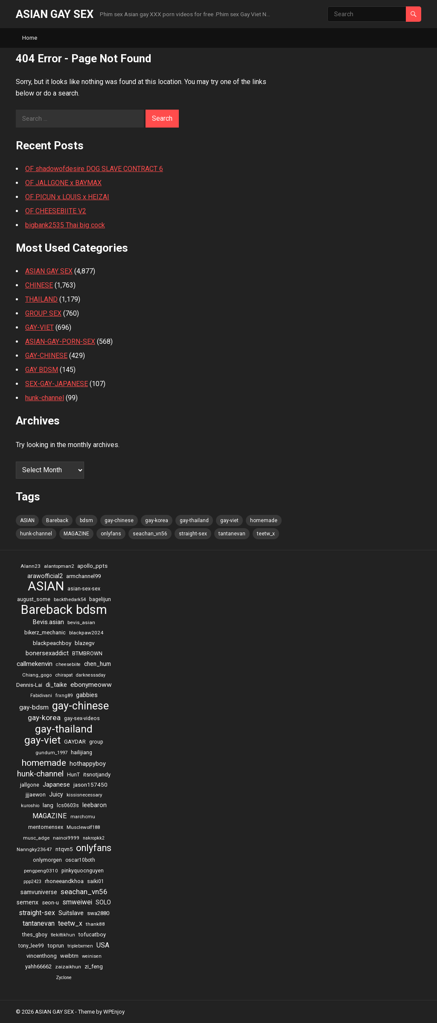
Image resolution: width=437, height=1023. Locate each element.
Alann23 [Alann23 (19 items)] (30, 566)
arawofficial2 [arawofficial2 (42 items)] (45, 576)
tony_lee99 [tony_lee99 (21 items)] (31, 946)
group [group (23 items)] (96, 742)
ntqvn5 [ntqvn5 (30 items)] (64, 849)
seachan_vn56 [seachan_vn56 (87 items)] (150, 534)
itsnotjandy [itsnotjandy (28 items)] (97, 774)
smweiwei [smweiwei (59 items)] (77, 902)
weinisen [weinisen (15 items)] (92, 956)
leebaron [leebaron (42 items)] (94, 805)
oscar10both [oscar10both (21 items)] (80, 860)
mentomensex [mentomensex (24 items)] (45, 827)
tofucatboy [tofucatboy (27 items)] (92, 934)
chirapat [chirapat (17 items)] (64, 675)
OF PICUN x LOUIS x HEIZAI (67, 197)
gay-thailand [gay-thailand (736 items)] (194, 520)
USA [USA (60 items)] (102, 945)
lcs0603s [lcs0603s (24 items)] (68, 805)
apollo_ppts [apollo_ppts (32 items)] (92, 565)
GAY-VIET (39, 327)
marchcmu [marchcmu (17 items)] (82, 817)
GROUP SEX (43, 313)
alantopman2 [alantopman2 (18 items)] (59, 566)
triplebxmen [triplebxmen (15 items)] (80, 946)
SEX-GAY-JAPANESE (56, 384)
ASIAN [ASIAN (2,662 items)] (27, 520)
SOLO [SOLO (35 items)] (103, 902)
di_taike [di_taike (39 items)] (56, 684)
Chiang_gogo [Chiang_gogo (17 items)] (37, 675)
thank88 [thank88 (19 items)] (95, 924)
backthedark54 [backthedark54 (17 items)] (70, 599)
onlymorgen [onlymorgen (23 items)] (47, 860)
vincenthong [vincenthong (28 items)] (41, 956)
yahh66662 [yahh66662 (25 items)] (38, 966)
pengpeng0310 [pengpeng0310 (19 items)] (41, 871)
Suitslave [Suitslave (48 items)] (71, 913)
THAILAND (41, 299)
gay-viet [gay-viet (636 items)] (229, 520)
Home (29, 38)
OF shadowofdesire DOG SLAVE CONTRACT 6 (94, 169)
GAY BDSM (41, 370)
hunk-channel (44, 398)
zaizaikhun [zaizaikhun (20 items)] (68, 967)
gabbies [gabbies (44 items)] (87, 695)
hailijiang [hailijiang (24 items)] (81, 752)
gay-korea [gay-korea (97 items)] (156, 520)
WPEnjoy (114, 1011)
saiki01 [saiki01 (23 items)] (95, 881)
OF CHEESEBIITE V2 (55, 211)
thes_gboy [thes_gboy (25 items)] (34, 934)
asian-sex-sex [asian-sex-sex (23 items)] (83, 589)
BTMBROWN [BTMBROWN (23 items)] (87, 654)
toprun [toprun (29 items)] (55, 945)
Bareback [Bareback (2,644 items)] (57, 520)
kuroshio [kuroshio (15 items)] (30, 805)
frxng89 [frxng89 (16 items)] (64, 695)
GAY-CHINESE (46, 356)
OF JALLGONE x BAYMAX (63, 183)
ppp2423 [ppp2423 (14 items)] (32, 881)
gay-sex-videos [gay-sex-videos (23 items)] (82, 718)
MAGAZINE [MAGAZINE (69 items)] (76, 534)
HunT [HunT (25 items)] (73, 774)
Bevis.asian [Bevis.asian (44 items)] (48, 622)
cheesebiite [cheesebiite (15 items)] (68, 664)
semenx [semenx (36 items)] (27, 902)
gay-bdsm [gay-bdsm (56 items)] (34, 707)
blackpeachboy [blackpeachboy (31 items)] (52, 643)
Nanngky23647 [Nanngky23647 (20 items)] (34, 849)
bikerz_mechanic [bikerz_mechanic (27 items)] (45, 632)
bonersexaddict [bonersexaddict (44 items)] (47, 653)
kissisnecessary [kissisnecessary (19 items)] (84, 795)
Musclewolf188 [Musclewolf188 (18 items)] (83, 827)
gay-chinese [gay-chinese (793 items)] (119, 520)
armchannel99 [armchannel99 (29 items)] (83, 576)
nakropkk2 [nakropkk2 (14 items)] (94, 838)
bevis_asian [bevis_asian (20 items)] (81, 622)
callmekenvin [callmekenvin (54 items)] (34, 664)
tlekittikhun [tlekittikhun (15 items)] (63, 935)
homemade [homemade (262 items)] (263, 520)
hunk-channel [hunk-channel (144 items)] (36, 534)
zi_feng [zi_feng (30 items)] (93, 966)
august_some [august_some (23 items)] (33, 599)
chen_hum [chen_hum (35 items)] (97, 663)
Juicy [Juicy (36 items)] (56, 794)
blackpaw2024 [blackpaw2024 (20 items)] (86, 633)
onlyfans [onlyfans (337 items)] (111, 534)
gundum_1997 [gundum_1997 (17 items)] (51, 753)
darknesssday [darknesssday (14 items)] (90, 675)
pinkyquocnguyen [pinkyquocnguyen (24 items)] (82, 870)
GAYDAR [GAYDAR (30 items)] (75, 741)
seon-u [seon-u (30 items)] (50, 902)
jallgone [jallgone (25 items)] (29, 785)
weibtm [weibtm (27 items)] (69, 956)
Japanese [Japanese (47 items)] (56, 784)
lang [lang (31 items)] (48, 805)
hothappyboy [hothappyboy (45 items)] (88, 763)
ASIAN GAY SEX (54, 14)
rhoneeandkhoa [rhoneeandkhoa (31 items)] (64, 881)
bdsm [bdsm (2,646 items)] (86, 520)
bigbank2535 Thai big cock (65, 225)
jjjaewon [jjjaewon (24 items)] (36, 794)
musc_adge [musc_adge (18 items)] (36, 838)
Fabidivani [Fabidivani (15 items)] (41, 695)
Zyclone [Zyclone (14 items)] (64, 977)
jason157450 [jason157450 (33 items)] (90, 784)
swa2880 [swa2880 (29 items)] (98, 913)
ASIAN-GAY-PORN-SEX (60, 341)
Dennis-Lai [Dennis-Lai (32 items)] (29, 684)
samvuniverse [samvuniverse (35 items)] (38, 892)
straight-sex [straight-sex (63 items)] (193, 534)
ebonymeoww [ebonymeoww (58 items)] (91, 685)
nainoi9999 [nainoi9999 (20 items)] (66, 838)
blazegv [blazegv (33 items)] (85, 642)
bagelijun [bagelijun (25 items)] (100, 599)
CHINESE (39, 285)
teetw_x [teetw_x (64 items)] (266, 534)
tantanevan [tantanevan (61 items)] (231, 534)
